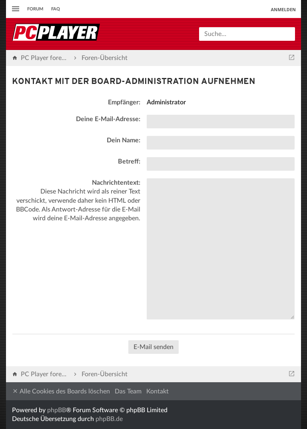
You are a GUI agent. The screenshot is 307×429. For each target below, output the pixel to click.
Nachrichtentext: (116, 183)
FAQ (55, 9)
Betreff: (129, 161)
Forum (35, 9)
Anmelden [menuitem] (283, 9)
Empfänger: (124, 102)
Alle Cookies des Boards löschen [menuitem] (61, 391)
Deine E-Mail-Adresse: (108, 119)
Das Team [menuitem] (128, 391)
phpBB (56, 410)
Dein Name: (123, 140)
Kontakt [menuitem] (157, 391)
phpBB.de (109, 419)
